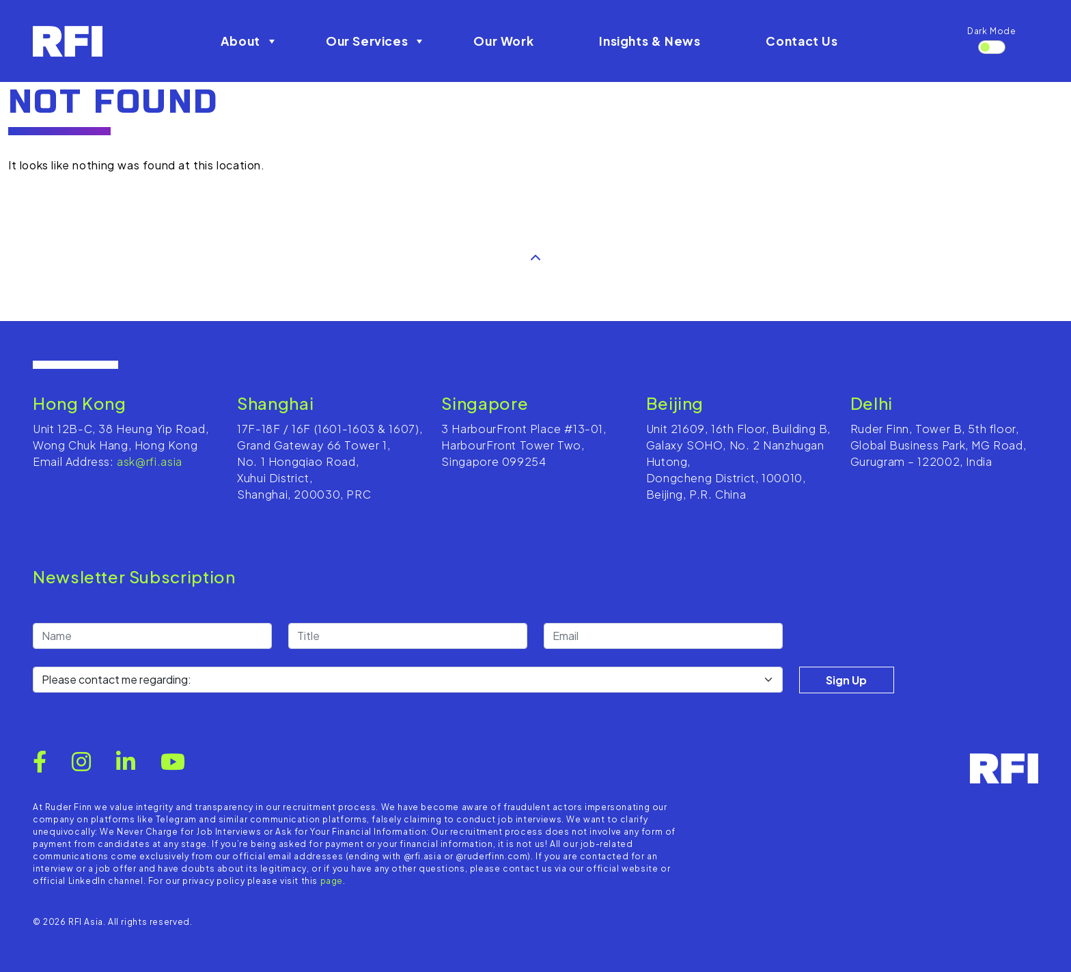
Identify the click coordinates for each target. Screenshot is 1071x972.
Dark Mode (991, 31)
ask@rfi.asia (149, 461)
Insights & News (649, 40)
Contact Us (801, 40)
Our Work (503, 40)
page (332, 881)
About (250, 41)
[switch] (991, 47)
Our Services (376, 41)
